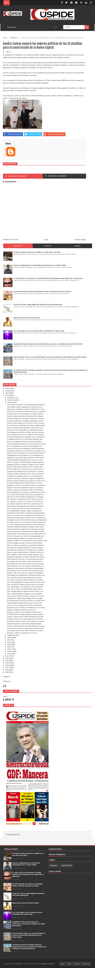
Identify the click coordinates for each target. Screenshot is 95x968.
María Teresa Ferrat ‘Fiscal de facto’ (25, 903)
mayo (9, 644)
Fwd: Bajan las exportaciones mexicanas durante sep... (26, 575)
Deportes (53, 865)
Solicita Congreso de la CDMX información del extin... (26, 617)
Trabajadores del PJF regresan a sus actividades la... (25, 455)
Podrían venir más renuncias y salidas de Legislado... (26, 573)
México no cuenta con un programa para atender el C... (26, 515)
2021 (7, 658)
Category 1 (7, 676)
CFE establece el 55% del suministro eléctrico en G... (25, 554)
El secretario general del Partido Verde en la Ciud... (25, 483)
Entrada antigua (80, 239)
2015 (7, 672)
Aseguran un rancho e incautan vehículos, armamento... (26, 485)
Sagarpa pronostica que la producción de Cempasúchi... (26, 518)
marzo (9, 649)
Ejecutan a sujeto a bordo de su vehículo (21, 610)
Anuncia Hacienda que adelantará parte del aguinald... (26, 448)
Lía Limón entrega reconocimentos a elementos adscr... (26, 524)
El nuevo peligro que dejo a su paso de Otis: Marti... (25, 543)
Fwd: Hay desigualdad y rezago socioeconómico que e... (27, 582)
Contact (76, 964)
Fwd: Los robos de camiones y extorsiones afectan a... (26, 545)
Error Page (85, 964)
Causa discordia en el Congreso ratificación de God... (26, 421)
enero (9, 654)
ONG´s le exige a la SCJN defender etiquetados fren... (26, 462)
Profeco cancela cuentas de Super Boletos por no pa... (26, 626)
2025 (7, 391)
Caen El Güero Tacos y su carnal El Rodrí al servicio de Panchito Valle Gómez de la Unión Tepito (28, 935)
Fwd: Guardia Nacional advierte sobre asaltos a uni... (25, 591)
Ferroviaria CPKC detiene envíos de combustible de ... (26, 495)
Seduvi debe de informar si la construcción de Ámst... (25, 559)
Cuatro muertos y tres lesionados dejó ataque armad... (26, 531)
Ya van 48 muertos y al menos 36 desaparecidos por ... (26, 536)
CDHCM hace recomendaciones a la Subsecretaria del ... (27, 534)
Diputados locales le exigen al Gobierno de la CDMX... (26, 465)
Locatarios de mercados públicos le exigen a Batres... (26, 414)
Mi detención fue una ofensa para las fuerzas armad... (26, 564)
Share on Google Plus (53, 134)
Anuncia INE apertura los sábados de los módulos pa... (26, 437)
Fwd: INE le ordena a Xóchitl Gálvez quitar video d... (25, 589)
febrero (9, 651)
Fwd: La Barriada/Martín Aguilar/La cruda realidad (24, 594)
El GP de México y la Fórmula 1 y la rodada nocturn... (26, 469)
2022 (7, 656)
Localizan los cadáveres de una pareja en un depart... (26, 471)
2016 (7, 670)
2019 (7, 663)
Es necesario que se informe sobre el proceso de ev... (26, 570)
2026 (7, 388)
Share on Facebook (12, 134)
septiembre (11, 635)
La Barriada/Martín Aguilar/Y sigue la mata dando (24, 511)
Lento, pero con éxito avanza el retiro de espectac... (25, 605)
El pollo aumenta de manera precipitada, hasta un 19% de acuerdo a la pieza (27, 885)
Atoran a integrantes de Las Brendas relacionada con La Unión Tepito (26, 864)
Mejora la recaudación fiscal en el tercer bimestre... (25, 441)
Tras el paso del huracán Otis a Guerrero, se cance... (25, 630)
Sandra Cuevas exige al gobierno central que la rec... (25, 428)
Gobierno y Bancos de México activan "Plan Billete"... (25, 490)
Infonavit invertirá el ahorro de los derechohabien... (25, 624)
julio (8, 640)
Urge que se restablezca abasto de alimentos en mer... (26, 409)
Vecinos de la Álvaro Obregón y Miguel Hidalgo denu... (26, 478)
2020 (7, 660)
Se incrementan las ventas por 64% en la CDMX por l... (26, 600)
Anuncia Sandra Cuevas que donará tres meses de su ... (27, 481)
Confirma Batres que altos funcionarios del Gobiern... (25, 416)
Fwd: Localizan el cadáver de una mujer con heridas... (26, 584)
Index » (5, 696)
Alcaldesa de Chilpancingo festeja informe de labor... (25, 598)
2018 (7, 665)
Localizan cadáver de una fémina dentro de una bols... (26, 418)
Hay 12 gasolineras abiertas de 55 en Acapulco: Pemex (26, 444)
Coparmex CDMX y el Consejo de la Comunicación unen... (27, 541)
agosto (9, 637)
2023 (7, 395)
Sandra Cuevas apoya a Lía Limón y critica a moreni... (26, 423)
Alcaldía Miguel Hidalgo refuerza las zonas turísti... (25, 603)
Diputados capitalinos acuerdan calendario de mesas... (26, 557)
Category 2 (7, 681)
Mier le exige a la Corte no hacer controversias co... (25, 508)
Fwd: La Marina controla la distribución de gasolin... (25, 577)
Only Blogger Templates (46, 964)
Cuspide (19, 964)
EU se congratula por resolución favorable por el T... (25, 446)
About (69, 964)
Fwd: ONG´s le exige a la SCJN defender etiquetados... (26, 405)
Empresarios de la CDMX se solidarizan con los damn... (26, 607)
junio (9, 642)
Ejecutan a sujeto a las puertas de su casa (22, 633)
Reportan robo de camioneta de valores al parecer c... (26, 488)
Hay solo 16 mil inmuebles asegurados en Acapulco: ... (26, 497)
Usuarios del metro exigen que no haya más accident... (26, 529)
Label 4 (8, 699)
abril (8, 647)
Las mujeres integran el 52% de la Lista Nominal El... (25, 504)
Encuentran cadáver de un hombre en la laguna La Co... (26, 451)
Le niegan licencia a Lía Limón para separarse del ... (25, 439)
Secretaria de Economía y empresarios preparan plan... (26, 513)
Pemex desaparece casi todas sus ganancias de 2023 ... (27, 492)
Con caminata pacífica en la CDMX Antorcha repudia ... (26, 435)
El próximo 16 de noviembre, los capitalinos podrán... (25, 430)
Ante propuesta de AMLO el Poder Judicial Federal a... (26, 432)
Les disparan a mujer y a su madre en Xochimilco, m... (26, 501)
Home (62, 964)
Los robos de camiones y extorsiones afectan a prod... (26, 628)
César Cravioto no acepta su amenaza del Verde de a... (26, 453)
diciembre (10, 398)
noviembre (11, 400)
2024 (7, 393)
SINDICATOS (66, 865)
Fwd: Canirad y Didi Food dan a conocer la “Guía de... (26, 596)
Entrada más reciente (10, 239)
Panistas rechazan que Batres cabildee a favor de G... (26, 527)
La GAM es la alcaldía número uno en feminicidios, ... (26, 476)
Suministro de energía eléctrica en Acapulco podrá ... (25, 547)
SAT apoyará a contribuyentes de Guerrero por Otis (25, 499)
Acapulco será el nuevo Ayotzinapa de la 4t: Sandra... (26, 619)
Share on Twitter (32, 134)
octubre (9, 402)
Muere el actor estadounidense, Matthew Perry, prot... (26, 552)
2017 (7, 667)
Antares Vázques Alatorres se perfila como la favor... (25, 538)
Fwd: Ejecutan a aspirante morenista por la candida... (25, 550)
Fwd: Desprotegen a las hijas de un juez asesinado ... (26, 587)
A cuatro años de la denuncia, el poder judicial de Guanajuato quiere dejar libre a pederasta (28, 874)
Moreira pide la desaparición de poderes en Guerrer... (26, 506)
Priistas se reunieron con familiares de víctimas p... (25, 612)
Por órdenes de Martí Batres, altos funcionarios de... (25, 561)
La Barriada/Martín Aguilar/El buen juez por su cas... (25, 460)
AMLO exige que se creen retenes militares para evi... (26, 566)
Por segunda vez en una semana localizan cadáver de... (26, 522)
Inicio (46, 239)
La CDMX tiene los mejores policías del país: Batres (25, 614)
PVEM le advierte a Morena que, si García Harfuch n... (26, 474)
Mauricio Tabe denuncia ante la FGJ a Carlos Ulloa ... (26, 467)
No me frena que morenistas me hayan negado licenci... (26, 425)
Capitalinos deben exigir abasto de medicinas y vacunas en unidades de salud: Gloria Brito (28, 924)
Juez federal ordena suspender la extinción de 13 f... (25, 407)
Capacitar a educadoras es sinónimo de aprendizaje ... (26, 568)
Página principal (13, 835)
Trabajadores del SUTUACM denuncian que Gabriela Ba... (27, 520)
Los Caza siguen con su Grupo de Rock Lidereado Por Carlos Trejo (27, 913)
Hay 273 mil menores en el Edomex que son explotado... (27, 411)
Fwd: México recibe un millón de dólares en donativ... (25, 580)
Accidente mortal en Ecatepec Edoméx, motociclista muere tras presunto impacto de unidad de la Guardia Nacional (29, 946)
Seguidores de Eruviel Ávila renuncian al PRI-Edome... (26, 458)
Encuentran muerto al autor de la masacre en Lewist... (26, 621)
